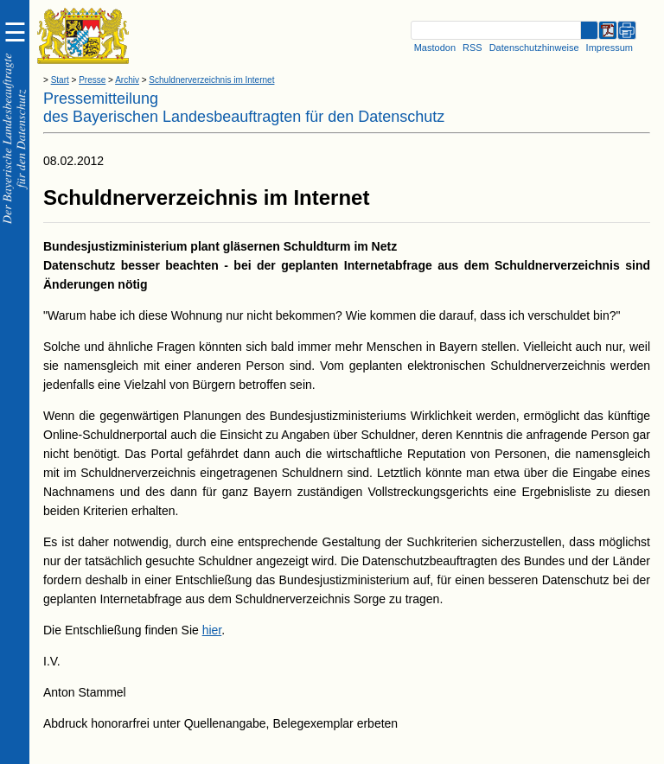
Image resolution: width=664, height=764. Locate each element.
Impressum (609, 47)
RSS (472, 47)
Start (60, 80)
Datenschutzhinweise (534, 47)
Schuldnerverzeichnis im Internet (211, 80)
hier (212, 630)
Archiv (127, 80)
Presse (92, 80)
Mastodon (435, 47)
